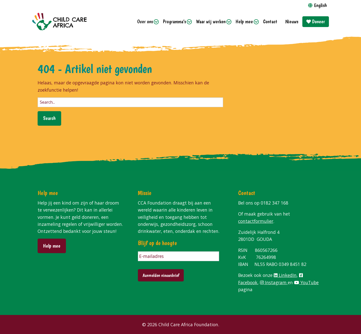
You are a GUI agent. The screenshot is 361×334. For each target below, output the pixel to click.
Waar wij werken (211, 21)
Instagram (274, 282)
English (320, 5)
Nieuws (291, 21)
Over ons (145, 21)
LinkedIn (285, 275)
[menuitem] (146, 21)
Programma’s (174, 21)
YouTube (306, 282)
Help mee (244, 21)
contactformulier (255, 221)
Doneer (315, 21)
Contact (270, 21)
